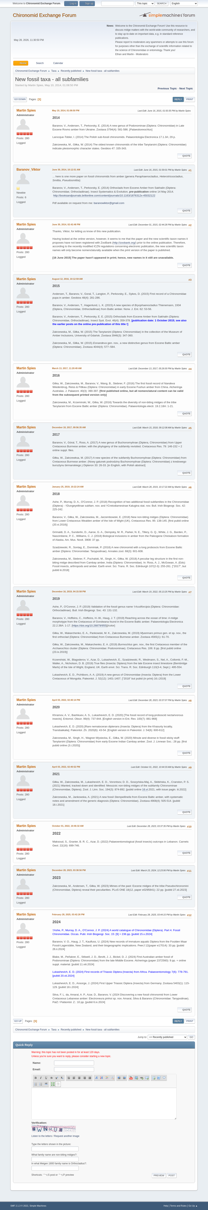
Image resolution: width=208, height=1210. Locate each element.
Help (166, 1206)
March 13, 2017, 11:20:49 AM (66, 368)
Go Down (20, 99)
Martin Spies (26, 110)
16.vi (145, 789)
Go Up (18, 1021)
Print (189, 99)
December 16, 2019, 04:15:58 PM (69, 591)
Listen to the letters (41, 1136)
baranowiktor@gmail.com (109, 203)
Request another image (66, 1136)
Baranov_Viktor (28, 169)
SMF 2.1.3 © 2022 (19, 1206)
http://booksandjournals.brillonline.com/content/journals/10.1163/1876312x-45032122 (104, 195)
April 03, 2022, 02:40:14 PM (66, 700)
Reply (178, 99)
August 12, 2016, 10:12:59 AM (67, 279)
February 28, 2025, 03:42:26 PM (68, 914)
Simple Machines (38, 1206)
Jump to (142, 1037)
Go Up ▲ (193, 1206)
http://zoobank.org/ (124, 242)
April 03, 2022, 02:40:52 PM (66, 767)
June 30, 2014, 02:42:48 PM (66, 224)
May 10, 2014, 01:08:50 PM (65, 110)
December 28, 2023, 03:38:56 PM (69, 870)
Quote (184, 156)
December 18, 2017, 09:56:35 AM (69, 427)
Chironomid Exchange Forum (44, 15)
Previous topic (167, 88)
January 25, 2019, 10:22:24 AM (67, 486)
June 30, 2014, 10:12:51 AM (66, 169)
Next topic (186, 88)
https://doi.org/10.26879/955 (89, 625)
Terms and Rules (178, 1206)
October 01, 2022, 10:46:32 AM (67, 826)
